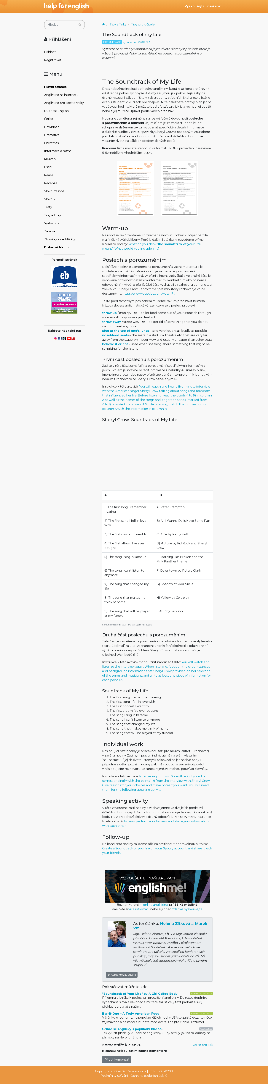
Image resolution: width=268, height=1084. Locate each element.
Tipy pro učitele (143, 24)
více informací (138, 909)
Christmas (51, 143)
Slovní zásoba (54, 191)
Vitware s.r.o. (137, 1071)
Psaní (48, 167)
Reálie (48, 175)
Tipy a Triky (52, 215)
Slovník (49, 199)
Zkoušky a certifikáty (59, 239)
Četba (48, 119)
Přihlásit (50, 52)
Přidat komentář (117, 1059)
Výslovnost (52, 223)
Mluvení (50, 159)
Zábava (49, 231)
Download (52, 127)
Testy (48, 207)
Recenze (50, 183)
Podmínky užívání (114, 1075)
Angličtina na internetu (61, 95)
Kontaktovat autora (122, 974)
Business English (56, 111)
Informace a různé (58, 151)
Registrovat (52, 60)
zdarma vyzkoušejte (187, 909)
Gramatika (51, 135)
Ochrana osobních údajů (148, 1075)
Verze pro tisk (202, 1045)
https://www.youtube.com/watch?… (148, 293)
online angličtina (155, 904)
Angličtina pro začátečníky (64, 103)
